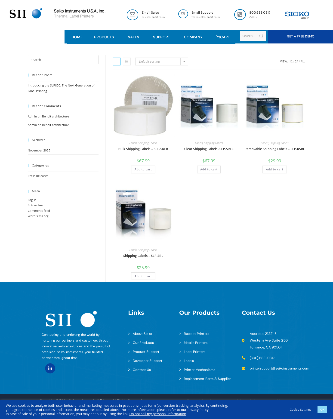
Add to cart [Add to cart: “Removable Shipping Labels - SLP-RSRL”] (274, 170)
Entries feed (36, 205)
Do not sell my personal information (157, 413)
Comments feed (39, 211)
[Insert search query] (63, 60)
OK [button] (322, 409)
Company (194, 37)
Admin (32, 117)
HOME (76, 37)
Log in (32, 200)
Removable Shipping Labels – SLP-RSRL (275, 149)
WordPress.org (38, 216)
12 (291, 62)
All (303, 62)
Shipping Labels (147, 144)
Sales (135, 37)
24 (296, 62)
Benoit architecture (55, 117)
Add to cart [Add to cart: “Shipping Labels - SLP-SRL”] (143, 277)
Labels (133, 144)
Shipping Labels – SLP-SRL (143, 256)
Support (162, 37)
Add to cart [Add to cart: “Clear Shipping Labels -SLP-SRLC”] (209, 170)
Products (105, 37)
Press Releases (38, 176)
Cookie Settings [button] (300, 409)
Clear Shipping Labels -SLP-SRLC (209, 149)
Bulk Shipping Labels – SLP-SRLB (143, 149)
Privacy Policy (198, 409)
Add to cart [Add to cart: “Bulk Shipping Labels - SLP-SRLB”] (143, 170)
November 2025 (39, 151)
